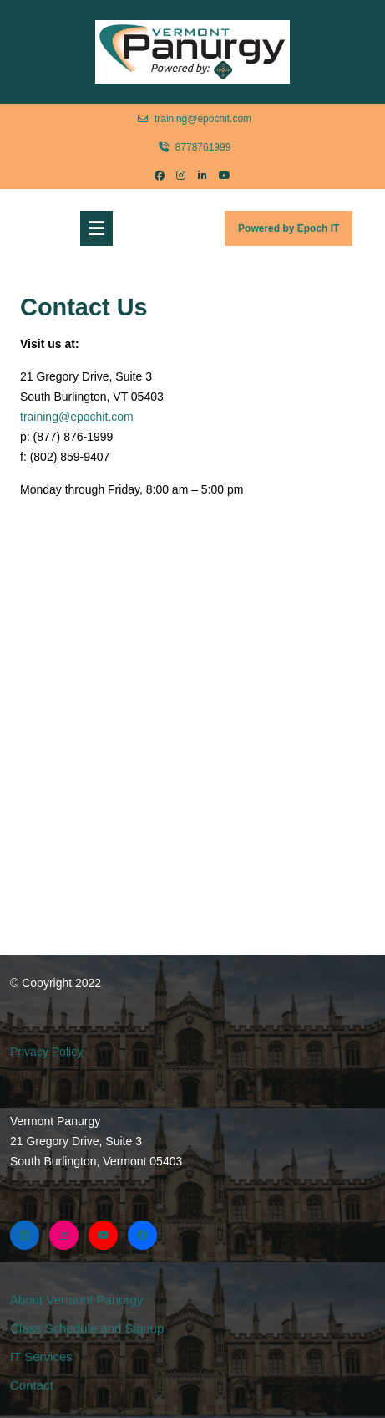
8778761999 (195, 146)
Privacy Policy (46, 1051)
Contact (31, 1385)
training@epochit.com (194, 118)
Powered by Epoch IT (295, 233)
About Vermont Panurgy (76, 1300)
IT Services (41, 1356)
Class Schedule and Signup (87, 1328)
